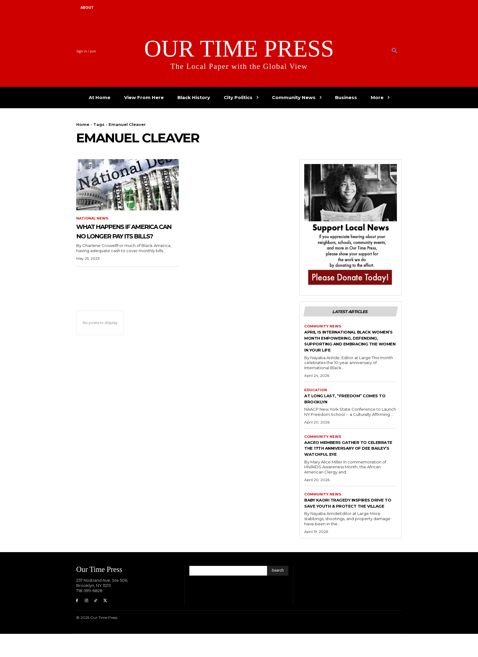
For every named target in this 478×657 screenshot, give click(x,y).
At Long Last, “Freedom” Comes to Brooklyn (350, 407)
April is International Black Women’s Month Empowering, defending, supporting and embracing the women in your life (349, 346)
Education (316, 398)
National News (93, 218)
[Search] (277, 592)
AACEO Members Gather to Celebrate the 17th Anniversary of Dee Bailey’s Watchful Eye (345, 460)
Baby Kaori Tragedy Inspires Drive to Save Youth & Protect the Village (350, 521)
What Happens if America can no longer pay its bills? (123, 236)
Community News (323, 328)
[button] (394, 51)
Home (82, 124)
